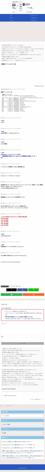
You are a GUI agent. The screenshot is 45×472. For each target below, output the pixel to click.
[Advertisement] (22, 32)
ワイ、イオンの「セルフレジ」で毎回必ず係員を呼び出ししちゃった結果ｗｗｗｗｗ (20, 356)
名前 (2, 338)
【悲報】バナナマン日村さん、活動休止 (11, 360)
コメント (3, 323)
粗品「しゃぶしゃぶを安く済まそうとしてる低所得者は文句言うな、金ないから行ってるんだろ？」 (22, 54)
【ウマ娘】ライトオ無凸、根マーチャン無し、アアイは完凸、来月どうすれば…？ (19, 384)
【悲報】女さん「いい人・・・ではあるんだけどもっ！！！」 (14, 60)
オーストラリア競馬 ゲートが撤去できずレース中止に (14, 443)
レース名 (18, 286)
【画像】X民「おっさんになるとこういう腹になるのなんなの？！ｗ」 (17, 362)
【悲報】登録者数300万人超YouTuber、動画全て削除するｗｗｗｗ (16, 373)
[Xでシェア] (11, 289)
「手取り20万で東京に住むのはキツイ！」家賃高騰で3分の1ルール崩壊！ (17, 358)
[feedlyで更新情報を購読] (11, 294)
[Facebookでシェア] (22, 289)
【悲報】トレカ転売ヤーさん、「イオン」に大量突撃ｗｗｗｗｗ (15, 52)
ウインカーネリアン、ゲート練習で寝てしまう (12, 446)
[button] (43, 417)
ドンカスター (12, 286)
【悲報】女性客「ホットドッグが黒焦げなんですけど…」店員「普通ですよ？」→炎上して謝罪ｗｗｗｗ (24, 375)
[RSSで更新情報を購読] (33, 294)
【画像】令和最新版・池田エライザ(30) (10, 56)
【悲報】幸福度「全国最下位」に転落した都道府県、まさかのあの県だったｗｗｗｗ (20, 371)
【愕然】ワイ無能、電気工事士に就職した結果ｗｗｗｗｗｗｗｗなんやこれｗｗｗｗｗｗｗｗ (21, 352)
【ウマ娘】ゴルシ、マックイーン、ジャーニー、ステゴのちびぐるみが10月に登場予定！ (21, 386)
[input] (22, 417)
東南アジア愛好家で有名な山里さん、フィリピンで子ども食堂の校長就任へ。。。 (18, 58)
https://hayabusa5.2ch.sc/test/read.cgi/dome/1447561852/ (10, 261)
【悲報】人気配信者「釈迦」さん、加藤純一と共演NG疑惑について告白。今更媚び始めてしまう (22, 363)
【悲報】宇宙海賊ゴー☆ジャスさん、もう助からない (13, 45)
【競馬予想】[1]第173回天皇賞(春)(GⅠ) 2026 (12, 383)
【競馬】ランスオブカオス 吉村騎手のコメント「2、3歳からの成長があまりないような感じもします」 (24, 381)
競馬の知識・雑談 (4, 286)
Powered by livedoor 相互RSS (9, 390)
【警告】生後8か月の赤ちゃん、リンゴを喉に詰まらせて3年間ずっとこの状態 (18, 50)
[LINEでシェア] (33, 289)
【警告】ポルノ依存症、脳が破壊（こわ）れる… (12, 350)
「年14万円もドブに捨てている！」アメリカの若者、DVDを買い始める (16, 47)
